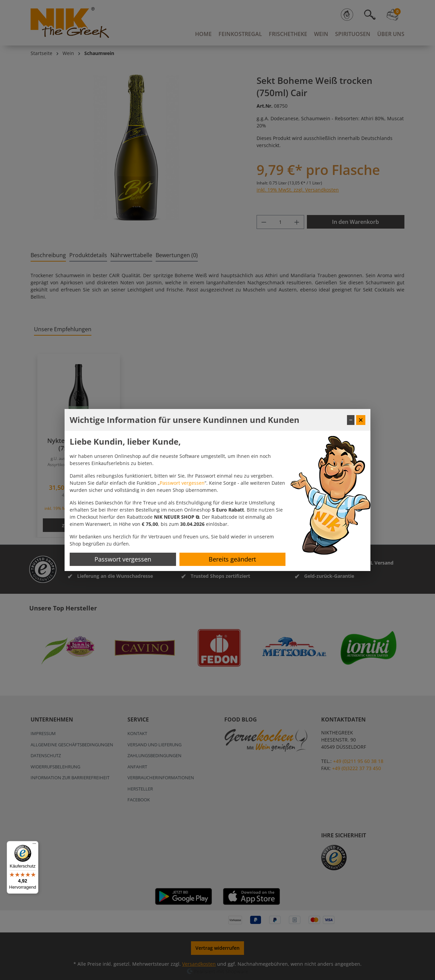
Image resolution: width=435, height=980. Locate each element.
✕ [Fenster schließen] (360, 420)
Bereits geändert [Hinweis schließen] (232, 559)
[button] (176, 517)
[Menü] (34, 845)
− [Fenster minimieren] (350, 420)
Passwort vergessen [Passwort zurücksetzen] (122, 559)
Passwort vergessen (182, 483)
